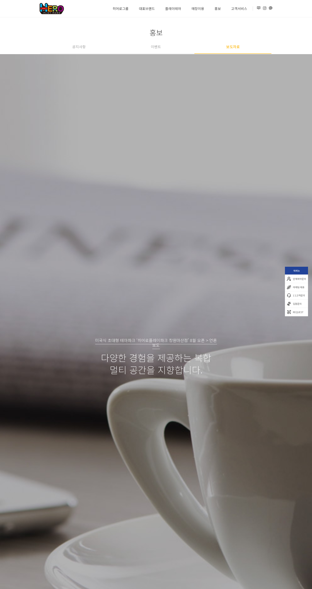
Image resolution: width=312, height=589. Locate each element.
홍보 (217, 8)
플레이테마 (173, 8)
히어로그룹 (121, 8)
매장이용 (197, 8)
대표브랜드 (147, 8)
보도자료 (233, 46)
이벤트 (156, 46)
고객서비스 (239, 8)
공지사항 (79, 46)
